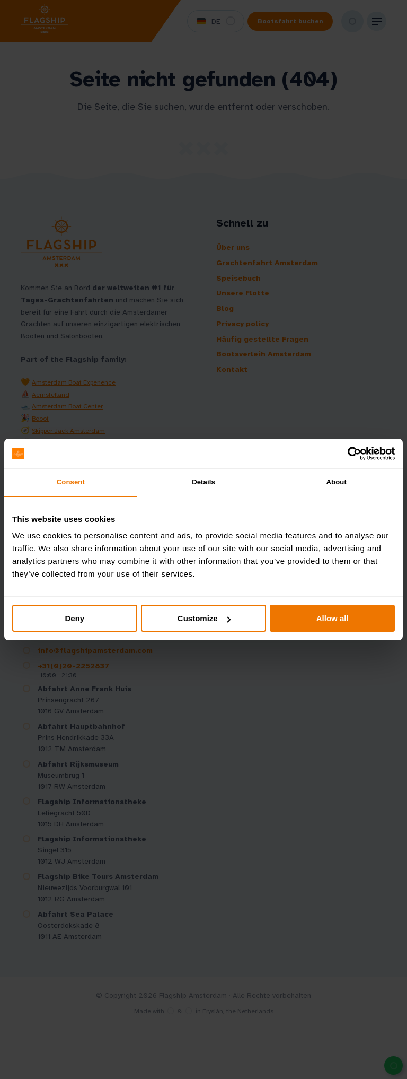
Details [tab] (203, 483)
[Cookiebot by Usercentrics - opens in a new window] (348, 452)
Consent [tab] (71, 483)
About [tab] (336, 483)
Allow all (332, 620)
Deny (74, 620)
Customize (204, 620)
